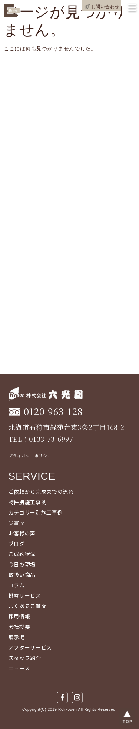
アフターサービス (30, 647)
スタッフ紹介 (25, 657)
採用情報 (19, 616)
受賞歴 (17, 522)
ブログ (17, 543)
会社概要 (19, 626)
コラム (17, 585)
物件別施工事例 (28, 502)
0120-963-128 (53, 411)
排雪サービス (25, 595)
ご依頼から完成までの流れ (41, 491)
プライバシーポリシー (30, 456)
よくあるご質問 (28, 606)
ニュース (19, 668)
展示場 (17, 637)
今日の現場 (22, 564)
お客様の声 (22, 533)
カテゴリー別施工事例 (36, 512)
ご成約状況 (22, 554)
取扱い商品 (22, 574)
